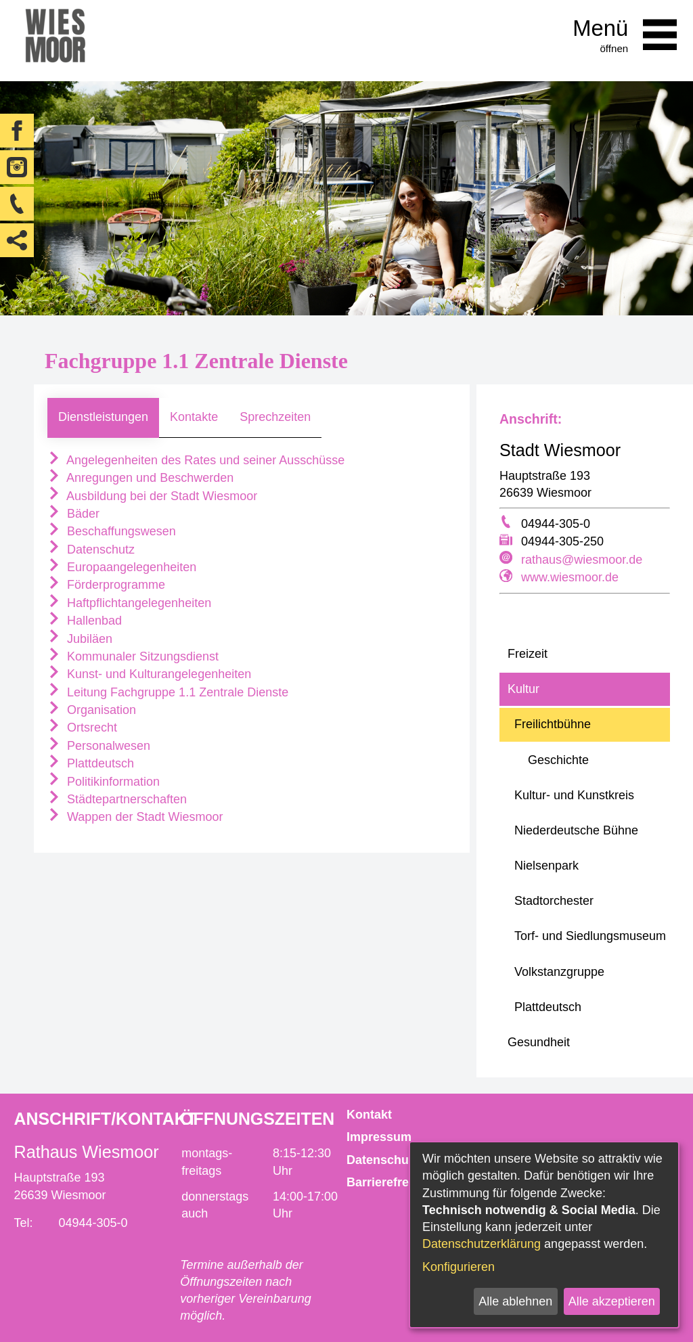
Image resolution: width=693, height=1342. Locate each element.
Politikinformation (103, 781)
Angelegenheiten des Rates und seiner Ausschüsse (195, 460)
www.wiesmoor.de (570, 577)
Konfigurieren (458, 1267)
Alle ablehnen (515, 1301)
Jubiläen (79, 639)
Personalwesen (98, 746)
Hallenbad (84, 620)
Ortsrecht (82, 727)
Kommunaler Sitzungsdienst (133, 656)
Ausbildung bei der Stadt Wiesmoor (152, 496)
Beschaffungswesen (111, 531)
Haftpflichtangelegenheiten (129, 603)
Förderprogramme (106, 584)
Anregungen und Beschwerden (140, 478)
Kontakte (194, 417)
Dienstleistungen (103, 417)
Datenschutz (91, 549)
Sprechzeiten (275, 417)
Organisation (91, 710)
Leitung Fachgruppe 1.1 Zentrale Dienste (167, 692)
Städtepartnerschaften (117, 799)
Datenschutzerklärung (481, 1244)
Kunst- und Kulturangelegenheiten (149, 674)
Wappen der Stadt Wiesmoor (135, 817)
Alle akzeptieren (611, 1301)
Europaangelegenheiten (121, 567)
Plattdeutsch (90, 763)
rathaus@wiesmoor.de (581, 559)
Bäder (73, 513)
